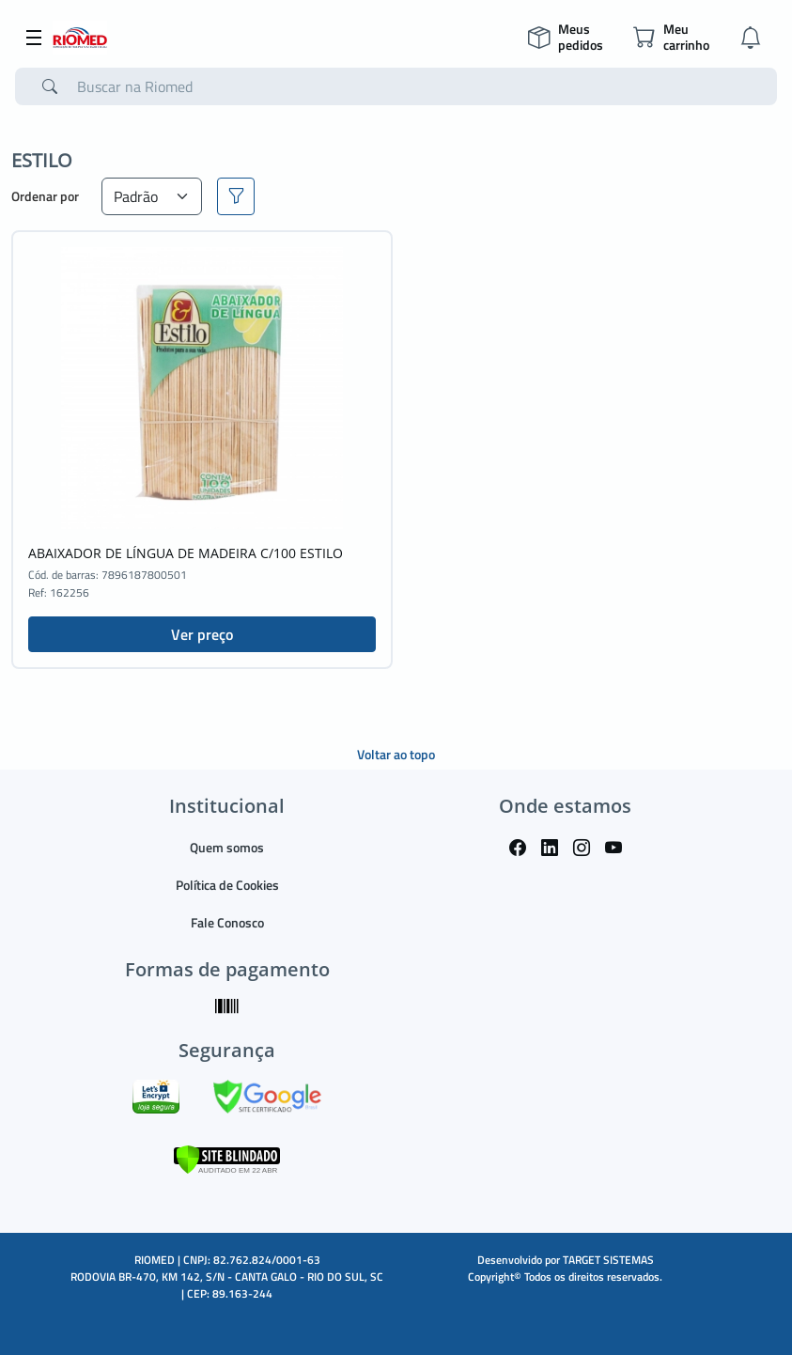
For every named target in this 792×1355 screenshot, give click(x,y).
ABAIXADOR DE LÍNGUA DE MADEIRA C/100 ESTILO (185, 553)
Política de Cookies (227, 885)
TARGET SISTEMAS (608, 1260)
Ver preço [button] (202, 634)
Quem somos (227, 847)
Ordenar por (45, 196)
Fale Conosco (227, 922)
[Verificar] (227, 1157)
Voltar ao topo (396, 754)
